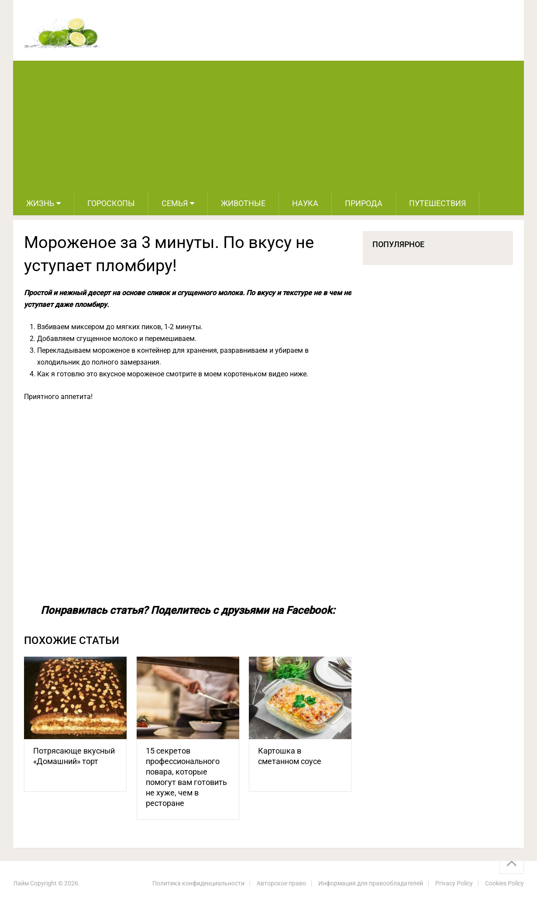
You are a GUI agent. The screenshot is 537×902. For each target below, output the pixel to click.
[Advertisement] (268, 126)
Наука (305, 203)
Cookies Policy (504, 883)
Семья (175, 203)
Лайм (21, 883)
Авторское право (281, 883)
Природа (363, 203)
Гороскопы (111, 203)
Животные (243, 203)
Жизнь (40, 203)
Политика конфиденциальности (198, 883)
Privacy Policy (454, 883)
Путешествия (437, 203)
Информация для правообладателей (370, 883)
